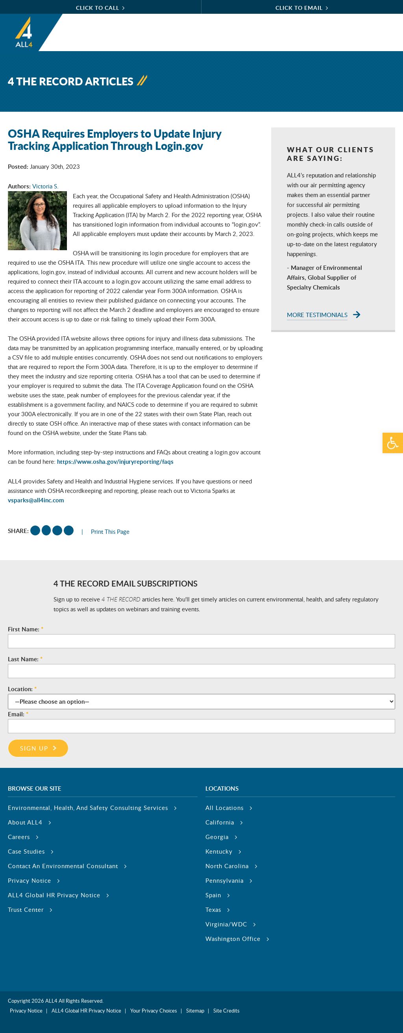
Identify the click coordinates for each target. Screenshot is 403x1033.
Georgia (217, 837)
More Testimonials (317, 315)
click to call (97, 7)
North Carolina (227, 866)
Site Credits (226, 1010)
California (219, 822)
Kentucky (219, 851)
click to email (299, 7)
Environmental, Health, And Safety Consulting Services (88, 808)
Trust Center (26, 909)
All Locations (224, 808)
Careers (19, 837)
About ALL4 (25, 822)
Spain (213, 895)
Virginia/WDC (226, 924)
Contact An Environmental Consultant (63, 866)
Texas (213, 909)
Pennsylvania (224, 880)
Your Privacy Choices (153, 1010)
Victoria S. (45, 186)
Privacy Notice (29, 880)
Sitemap (195, 1010)
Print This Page (110, 531)
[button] (393, 443)
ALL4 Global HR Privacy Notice (54, 895)
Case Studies (26, 851)
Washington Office (233, 939)
